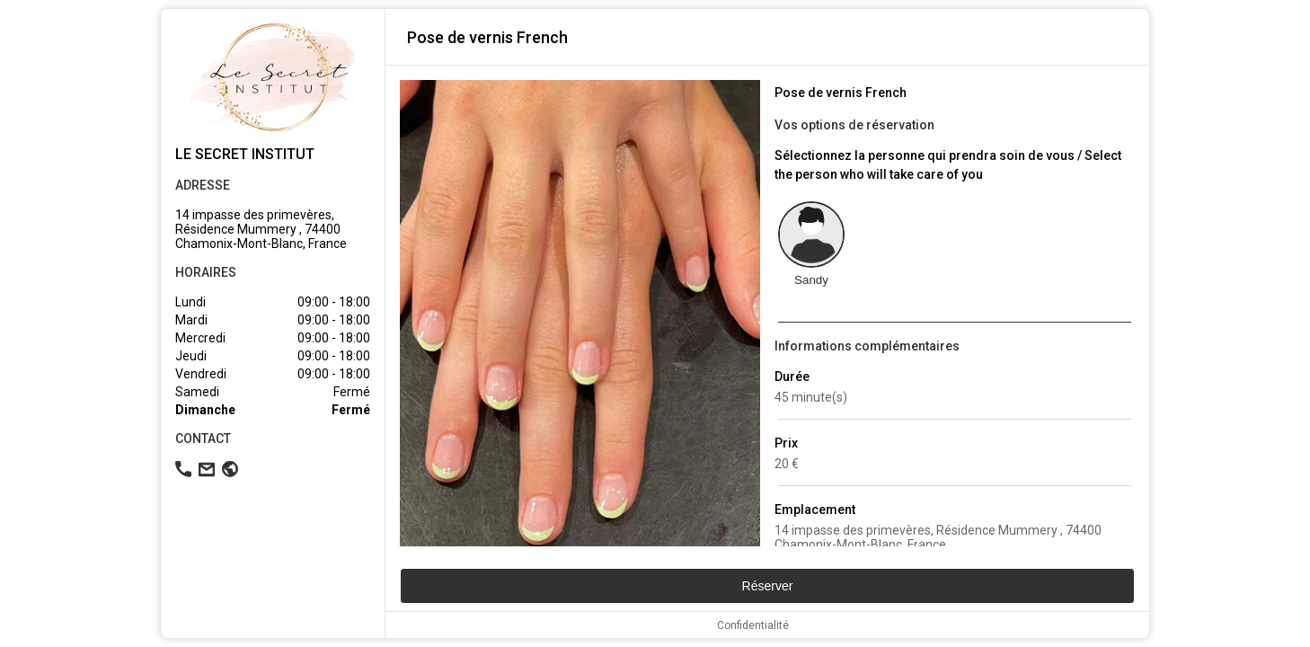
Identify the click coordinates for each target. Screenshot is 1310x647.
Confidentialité (753, 625)
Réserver (767, 586)
